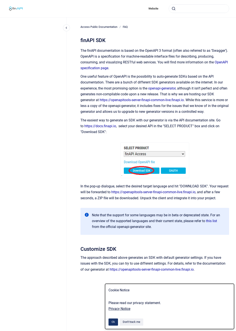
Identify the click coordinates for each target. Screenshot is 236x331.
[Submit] (173, 8)
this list (211, 221)
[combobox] (199, 9)
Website (153, 8)
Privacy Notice (119, 309)
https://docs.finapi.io (100, 126)
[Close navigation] (66, 27)
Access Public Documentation (98, 26)
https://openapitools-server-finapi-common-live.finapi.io (142, 100)
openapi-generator (162, 88)
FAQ (125, 26)
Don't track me (131, 321)
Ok (113, 321)
